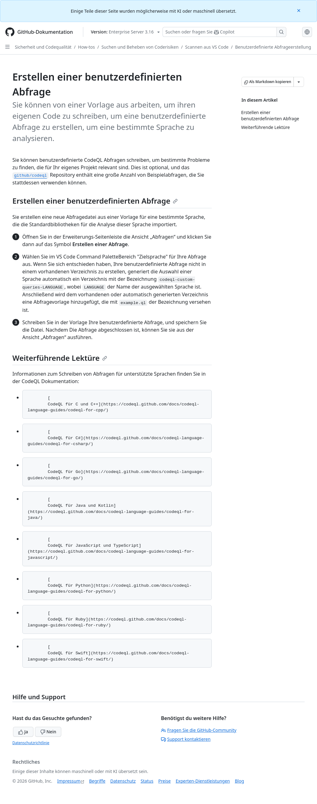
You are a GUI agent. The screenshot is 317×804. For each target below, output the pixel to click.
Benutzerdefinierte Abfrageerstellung (273, 47)
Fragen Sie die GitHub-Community (199, 730)
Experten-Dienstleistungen (203, 781)
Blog (239, 781)
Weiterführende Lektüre (59, 358)
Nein (48, 732)
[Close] (299, 10)
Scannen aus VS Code (206, 47)
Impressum (68, 781)
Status (147, 781)
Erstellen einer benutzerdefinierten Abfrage (95, 201)
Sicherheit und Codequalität (43, 47)
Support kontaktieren (186, 739)
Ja (23, 732)
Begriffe (97, 781)
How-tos (86, 47)
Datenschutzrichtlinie (30, 742)
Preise (164, 781)
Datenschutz (123, 781)
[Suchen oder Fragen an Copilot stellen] (224, 32)
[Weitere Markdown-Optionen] (298, 82)
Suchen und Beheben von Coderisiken (140, 47)
